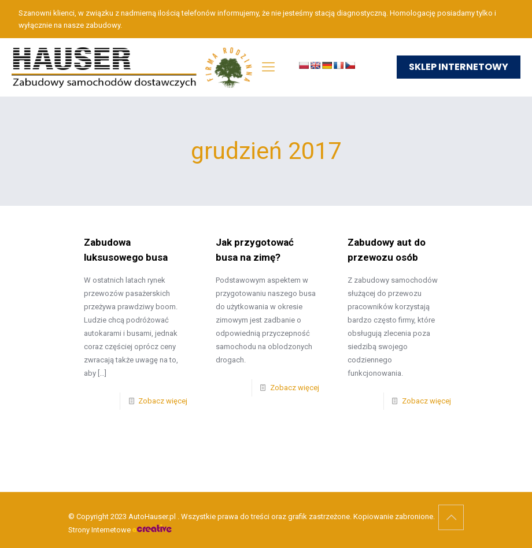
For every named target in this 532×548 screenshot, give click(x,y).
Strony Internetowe (120, 529)
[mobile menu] (268, 67)
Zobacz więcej (162, 401)
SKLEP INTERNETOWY (458, 66)
